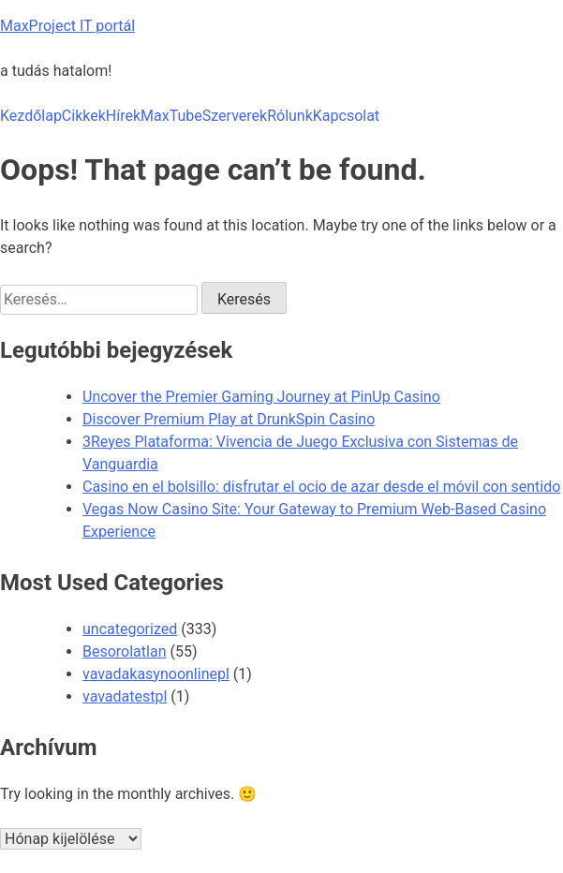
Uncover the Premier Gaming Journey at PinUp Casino (261, 397)
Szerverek (234, 116)
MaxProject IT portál (67, 26)
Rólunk (290, 116)
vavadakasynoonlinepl (156, 674)
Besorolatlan (124, 651)
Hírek (123, 116)
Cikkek (84, 116)
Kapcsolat (346, 116)
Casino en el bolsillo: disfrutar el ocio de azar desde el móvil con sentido (321, 487)
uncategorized (129, 629)
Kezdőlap (31, 116)
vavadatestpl (124, 696)
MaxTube (171, 116)
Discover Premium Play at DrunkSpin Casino (228, 419)
